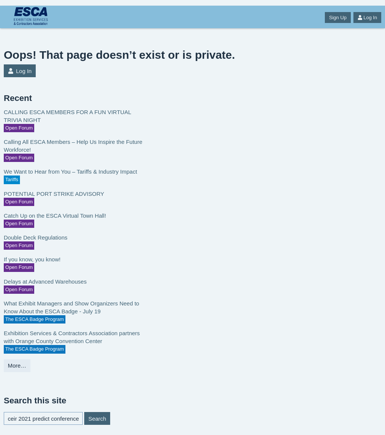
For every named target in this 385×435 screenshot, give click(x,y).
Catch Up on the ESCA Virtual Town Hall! (55, 215)
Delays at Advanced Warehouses (45, 281)
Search (97, 418)
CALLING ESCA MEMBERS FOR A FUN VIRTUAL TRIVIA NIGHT (67, 116)
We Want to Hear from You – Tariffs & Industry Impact (70, 171)
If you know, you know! (32, 259)
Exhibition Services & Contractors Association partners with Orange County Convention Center (72, 337)
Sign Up (337, 17)
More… (17, 365)
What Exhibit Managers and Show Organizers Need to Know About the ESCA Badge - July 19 (71, 307)
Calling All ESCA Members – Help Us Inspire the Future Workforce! (73, 146)
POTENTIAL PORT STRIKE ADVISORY (54, 194)
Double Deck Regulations (35, 237)
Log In (367, 17)
